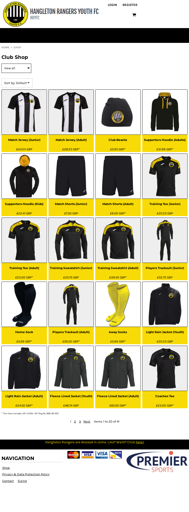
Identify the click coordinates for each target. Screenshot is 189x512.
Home (5, 47)
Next (86, 421)
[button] (134, 15)
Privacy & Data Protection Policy (25, 474)
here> (140, 442)
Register (130, 5)
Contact (8, 481)
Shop (6, 468)
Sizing (22, 481)
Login (112, 5)
